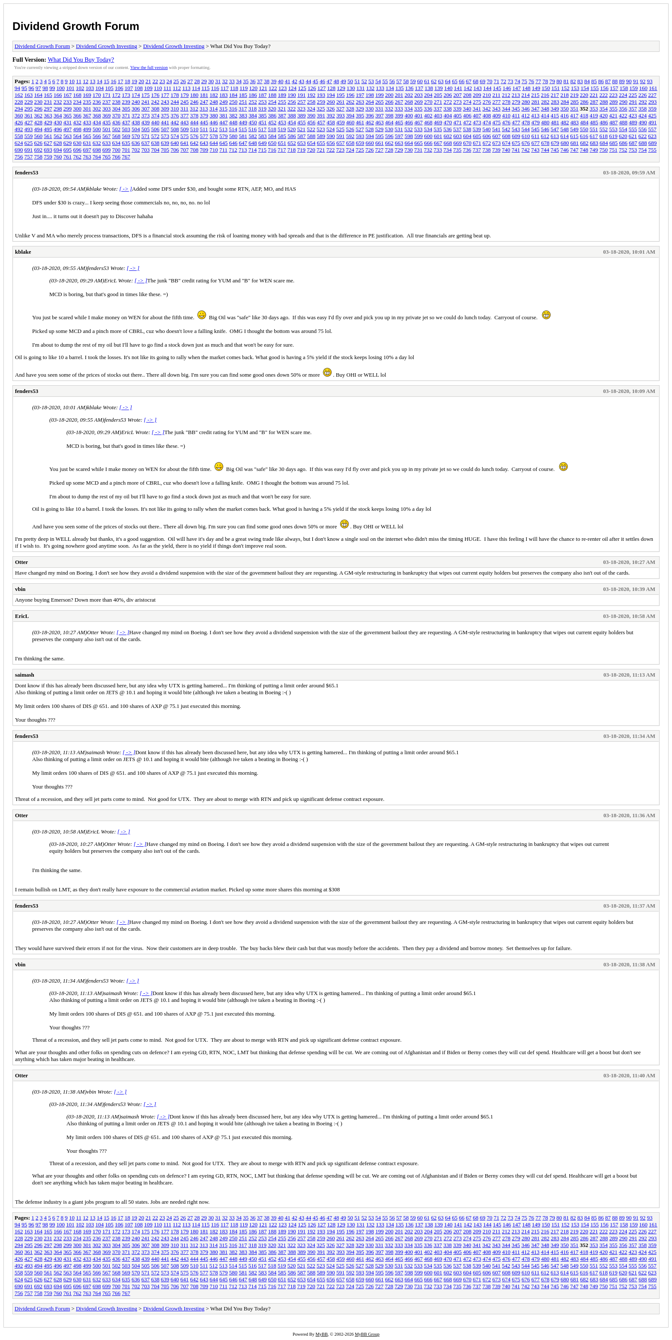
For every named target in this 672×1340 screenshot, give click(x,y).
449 (243, 122)
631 (87, 143)
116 (215, 88)
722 (331, 150)
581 (243, 136)
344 (506, 108)
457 (321, 122)
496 (58, 129)
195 (340, 95)
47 (329, 81)
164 (38, 95)
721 (321, 150)
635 (126, 143)
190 (292, 95)
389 (301, 115)
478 (526, 122)
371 (126, 115)
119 (244, 88)
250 (233, 102)
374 (155, 115)
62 (434, 81)
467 (418, 122)
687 (633, 143)
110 (158, 88)
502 (116, 129)
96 (31, 88)
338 (448, 108)
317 (243, 108)
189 (282, 95)
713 (243, 150)
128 (331, 88)
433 (87, 122)
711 (223, 150)
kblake (23, 252)
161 (653, 88)
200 (389, 95)
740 (506, 150)
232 (58, 102)
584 (272, 136)
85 (594, 81)
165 (48, 95)
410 (506, 115)
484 (584, 122)
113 (186, 88)
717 (282, 150)
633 (106, 143)
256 (292, 102)
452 (272, 122)
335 (418, 108)
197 (360, 95)
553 (613, 129)
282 (545, 102)
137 (419, 88)
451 (262, 122)
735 (457, 150)
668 (448, 143)
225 (633, 95)
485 (594, 122)
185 (243, 95)
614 (565, 136)
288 (604, 102)
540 (487, 129)
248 (214, 102)
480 (545, 122)
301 (87, 108)
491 (652, 122)
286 (584, 102)
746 (565, 150)
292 (643, 102)
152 (565, 88)
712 (233, 150)
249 (223, 102)
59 (413, 81)
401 (418, 115)
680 (565, 143)
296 (38, 108)
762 (77, 156)
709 (204, 150)
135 (400, 88)
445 (204, 122)
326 (331, 108)
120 (253, 88)
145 (497, 88)
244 (175, 102)
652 (292, 143)
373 (145, 115)
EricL (22, 616)
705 (165, 150)
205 (438, 95)
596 (389, 136)
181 (204, 95)
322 (292, 108)
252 (253, 102)
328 (350, 108)
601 (438, 136)
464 (389, 122)
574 (175, 136)
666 (428, 143)
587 (301, 136)
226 (643, 95)
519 (282, 129)
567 (106, 136)
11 (78, 81)
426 (19, 122)
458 (331, 122)
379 (204, 115)
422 (623, 115)
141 (458, 88)
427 (28, 122)
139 (439, 88)
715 (262, 150)
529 (379, 129)
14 (99, 81)
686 (623, 143)
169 (87, 95)
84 (587, 81)
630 (77, 143)
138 (429, 88)
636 (136, 143)
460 (350, 122)
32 (225, 81)
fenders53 (26, 172)
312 (194, 108)
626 (38, 143)
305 (126, 108)
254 (272, 102)
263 (360, 102)
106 (119, 88)
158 (624, 88)
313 (204, 108)
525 (340, 129)
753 (633, 150)
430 (58, 122)
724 (350, 150)
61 (426, 81)
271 (438, 102)
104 (100, 88)
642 (194, 143)
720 (311, 150)
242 (155, 102)
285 (574, 102)
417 (574, 115)
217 (555, 95)
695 (67, 150)
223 (613, 95)
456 (311, 122)
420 (604, 115)
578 (214, 136)
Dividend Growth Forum (75, 26)
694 (58, 150)
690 (19, 150)
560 (38, 136)
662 (389, 143)
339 (457, 108)
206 (448, 95)
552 (604, 129)
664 (409, 143)
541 (496, 129)
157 (614, 88)
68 (475, 81)
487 (613, 122)
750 (604, 150)
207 (457, 95)
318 (253, 108)
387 (282, 115)
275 (477, 102)
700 (116, 150)
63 (441, 81)
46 (322, 81)
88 (615, 81)
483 (574, 122)
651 (282, 143)
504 (136, 129)
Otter (21, 562)
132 (370, 88)
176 (155, 95)
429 (48, 122)
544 (526, 129)
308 (155, 108)
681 (574, 143)
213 (516, 95)
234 (77, 102)
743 (535, 150)
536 (448, 129)
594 (370, 136)
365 (67, 115)
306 (136, 108)
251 (243, 102)
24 (169, 81)
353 (594, 108)
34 (239, 81)
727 (379, 150)
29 (204, 81)
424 (643, 115)
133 (380, 88)
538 (467, 129)
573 (165, 136)
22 (155, 81)
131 (361, 88)
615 (574, 136)
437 (126, 122)
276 (487, 102)
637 (145, 143)
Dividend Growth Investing (106, 46)
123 (283, 88)
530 (389, 129)
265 (379, 102)
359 (652, 108)
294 (19, 108)
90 (629, 81)
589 (321, 136)
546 (545, 129)
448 (233, 122)
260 (331, 102)
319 (262, 108)
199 (379, 95)
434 (97, 122)
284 (565, 102)
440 (155, 122)
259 (321, 102)
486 (604, 122)
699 (106, 150)
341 (477, 108)
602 (448, 136)
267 (399, 102)
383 (243, 115)
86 (601, 81)
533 (418, 129)
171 (106, 95)
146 (507, 88)
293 (652, 102)
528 (370, 129)
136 (409, 88)
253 (262, 102)
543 (516, 129)
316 (233, 108)
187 (262, 95)
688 (643, 143)
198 (370, 95)
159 (634, 88)
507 (165, 129)
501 (106, 129)
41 (287, 81)
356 (623, 108)
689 (652, 143)
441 (165, 122)
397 (379, 115)
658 (350, 143)
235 (87, 102)
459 (340, 122)
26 (183, 81)
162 (19, 95)
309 (165, 108)
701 (126, 150)
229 (28, 102)
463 (379, 122)
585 (282, 136)
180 (194, 95)
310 (175, 108)
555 (633, 129)
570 (136, 136)
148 (526, 88)
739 (496, 150)
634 (116, 143)
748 (584, 150)
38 (267, 81)
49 (343, 81)
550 (584, 129)
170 (97, 95)
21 (148, 81)
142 (468, 88)
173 (126, 95)
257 (301, 102)
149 (536, 88)
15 (106, 81)
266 (389, 102)
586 (292, 136)
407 (477, 115)
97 (38, 88)
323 (301, 108)
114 (196, 88)
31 (218, 81)
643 (204, 143)
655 (321, 143)
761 (67, 156)
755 (652, 150)
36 (252, 81)
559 (28, 136)
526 (350, 129)
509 (184, 129)
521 (301, 129)
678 (545, 143)
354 (604, 108)
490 (643, 122)
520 (292, 129)
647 (243, 143)
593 (360, 136)
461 (360, 122)
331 (379, 108)
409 (496, 115)
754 (643, 150)
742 (526, 150)
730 (409, 150)
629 (67, 143)
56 (392, 81)
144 (487, 88)
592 (350, 136)
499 (87, 129)
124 (292, 88)
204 (428, 95)
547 (555, 129)
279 (516, 102)
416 (565, 115)
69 (482, 81)
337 (438, 108)
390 (311, 115)
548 (565, 129)
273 (457, 102)
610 (526, 136)
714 (253, 150)
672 (487, 143)
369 (106, 115)
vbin (20, 589)
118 (234, 88)
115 (205, 88)
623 (652, 136)
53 (371, 81)
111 (167, 88)
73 (510, 81)
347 (535, 108)
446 (214, 122)
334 (409, 108)
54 (378, 81)
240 (136, 102)
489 (633, 122)
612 (545, 136)
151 (556, 88)
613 (555, 136)
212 (506, 95)
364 (58, 115)
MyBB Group (367, 1334)
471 (457, 122)
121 (263, 88)
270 (428, 102)
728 (389, 150)
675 (516, 143)
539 (477, 129)
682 (584, 143)
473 (477, 122)
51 (357, 81)
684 (604, 143)
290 (623, 102)
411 (516, 115)
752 (623, 150)
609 (516, 136)
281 (535, 102)
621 (633, 136)
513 (223, 129)
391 (321, 115)
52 (364, 81)
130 (351, 88)
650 (272, 143)
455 (301, 122)
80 (559, 81)
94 (17, 88)
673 (496, 143)
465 (399, 122)
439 (145, 122)
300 (77, 108)
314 (214, 108)
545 (535, 129)
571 (145, 136)
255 (282, 102)
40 (280, 81)
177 (165, 95)
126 (312, 88)
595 (379, 136)
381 (223, 115)
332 (389, 108)
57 (399, 81)
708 (194, 150)
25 (176, 81)
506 (155, 129)
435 (106, 122)
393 (340, 115)
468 (428, 122)
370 (116, 115)
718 (292, 150)
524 (331, 129)
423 (633, 115)
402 (428, 115)
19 (134, 81)
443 (184, 122)
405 (457, 115)
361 (28, 115)
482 (565, 122)
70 (489, 81)
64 (447, 81)
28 (197, 81)
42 (294, 81)
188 (272, 95)
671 (477, 143)
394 (350, 115)
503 (126, 129)
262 (350, 102)
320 (272, 108)
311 (184, 108)
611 (535, 136)
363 (48, 115)
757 (28, 156)
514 (233, 129)
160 (643, 88)
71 (496, 81)
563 (67, 136)
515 (243, 129)
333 (399, 108)
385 (262, 115)
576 (194, 136)
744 (545, 150)
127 (322, 88)
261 (340, 102)
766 (116, 156)
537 (457, 129)
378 (194, 115)
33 (231, 81)
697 (87, 150)
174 (136, 95)
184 (233, 95)
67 (468, 81)
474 (487, 122)
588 (311, 136)
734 (448, 150)
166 (58, 95)
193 (321, 95)
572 (155, 136)
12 (85, 81)
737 (477, 150)
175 (145, 95)
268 (409, 102)
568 (116, 136)
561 (48, 136)
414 (545, 115)
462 (370, 122)
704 (155, 150)
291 (633, 102)
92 (642, 81)
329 (360, 108)
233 (67, 102)
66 (462, 81)
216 (545, 95)
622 (643, 136)
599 (418, 136)
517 (262, 129)
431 (67, 122)
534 (428, 129)
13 (92, 81)
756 (19, 156)
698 (97, 150)
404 (448, 115)
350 (565, 108)
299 (67, 108)
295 (28, 108)
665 (418, 143)
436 (116, 122)
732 (428, 150)
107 (129, 88)
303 (106, 108)
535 (438, 129)
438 (136, 122)
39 (273, 81)
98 (45, 88)
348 (545, 108)
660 (370, 143)
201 (399, 95)
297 (48, 108)
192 (311, 95)
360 (19, 115)
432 (77, 122)
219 (574, 95)
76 (531, 81)
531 (399, 129)
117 (224, 88)
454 (292, 122)
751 (613, 150)
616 (584, 136)
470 (448, 122)
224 (623, 95)
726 (370, 150)
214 (526, 95)
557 (652, 129)
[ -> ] (125, 189)
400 (409, 115)
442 (175, 122)
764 (97, 156)
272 (448, 102)
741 (516, 150)
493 (28, 129)
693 (48, 150)
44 (308, 81)
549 (574, 129)
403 (438, 115)
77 (538, 81)
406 (467, 115)
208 (467, 95)
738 (487, 150)
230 (38, 102)
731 (418, 150)
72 (503, 81)
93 (649, 81)
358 (643, 108)
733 (438, 150)
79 (552, 81)
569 (126, 136)
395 (360, 115)
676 (526, 143)
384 (253, 115)
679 (555, 143)
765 (106, 156)
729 (399, 150)
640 (175, 143)
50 (350, 81)
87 (608, 81)
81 (566, 81)
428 (38, 122)
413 (535, 115)
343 (496, 108)
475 (496, 122)
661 (379, 143)
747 (574, 150)
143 (478, 88)
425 (652, 115)
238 (116, 102)
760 (58, 156)
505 (145, 129)
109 (148, 88)
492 (19, 129)
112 (177, 88)
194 (331, 95)
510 (194, 129)
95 (24, 88)
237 (106, 102)
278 (506, 102)
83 (580, 81)
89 (621, 81)
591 (340, 136)
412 (526, 115)
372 (136, 115)
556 (643, 129)
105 (109, 88)
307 (145, 108)
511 (204, 129)
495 (48, 129)
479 (535, 122)
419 (594, 115)
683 (594, 143)
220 (584, 95)
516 (253, 129)
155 (595, 88)
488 (623, 122)
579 (223, 136)
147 (517, 88)
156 (604, 88)
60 (420, 81)
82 (573, 81)
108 (139, 88)
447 (223, 122)
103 (90, 88)
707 (184, 150)
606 (487, 136)
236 (97, 102)
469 (438, 122)
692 (38, 150)
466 (409, 122)
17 (120, 81)
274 (467, 102)
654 (311, 143)
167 (67, 95)
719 (301, 150)
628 (58, 143)
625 (28, 143)
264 (370, 102)
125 (302, 88)
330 (370, 108)
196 (350, 95)
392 (331, 115)
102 (80, 88)
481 (555, 122)
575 (184, 136)
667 (438, 143)
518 (272, 129)
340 (467, 108)
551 (594, 129)
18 (127, 81)
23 (162, 81)
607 (496, 136)
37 (259, 81)
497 (67, 129)
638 (155, 143)
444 (194, 122)
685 (613, 143)
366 (77, 115)
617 (594, 136)
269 (418, 102)
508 (175, 129)
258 (311, 102)
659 (360, 143)
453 (282, 122)
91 (636, 81)
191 (301, 95)
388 (292, 115)
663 (399, 143)
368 (97, 115)
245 (184, 102)
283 (555, 102)
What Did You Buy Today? (81, 59)
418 (584, 115)
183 (223, 95)
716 (272, 150)
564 (77, 136)
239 (126, 102)
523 (321, 129)
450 (253, 122)
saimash (24, 674)
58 (406, 81)
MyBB (321, 1334)
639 (165, 143)
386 (272, 115)
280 (526, 102)
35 (246, 81)
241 (145, 102)
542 (506, 129)
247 (204, 102)
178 (175, 95)
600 (428, 136)
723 (340, 150)
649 (262, 143)
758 (38, 156)
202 (409, 95)
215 (535, 95)
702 (136, 150)
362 (38, 115)
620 (623, 136)
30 (211, 81)
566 (97, 136)
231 (48, 102)
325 (321, 108)
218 (565, 95)
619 (613, 136)
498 (77, 129)
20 (141, 81)
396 (370, 115)
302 (97, 108)
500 (97, 129)
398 (389, 115)
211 (496, 95)
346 (526, 108)
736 (467, 150)
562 (58, 136)
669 (457, 143)
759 (48, 156)
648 (253, 143)
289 (613, 102)
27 (190, 81)
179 (184, 95)
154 (585, 88)
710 (214, 150)
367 (87, 115)
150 (546, 88)
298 (58, 108)
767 (126, 156)
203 (418, 95)
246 (194, 102)
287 (594, 102)
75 (524, 81)
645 (223, 143)
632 (97, 143)
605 (477, 136)
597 (399, 136)
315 (223, 108)
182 (214, 95)
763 (87, 156)
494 (38, 129)
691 (28, 150)
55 (385, 81)
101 (70, 88)
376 (175, 115)
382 (233, 115)
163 (28, 95)
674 (506, 143)
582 (253, 136)
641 (184, 143)
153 (575, 88)
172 (116, 95)
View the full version (149, 67)
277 (496, 102)
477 (516, 122)
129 (341, 88)
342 (487, 108)
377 (184, 115)
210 (487, 95)
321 (282, 108)
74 (517, 81)
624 (19, 143)
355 (613, 108)
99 (52, 88)
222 (604, 95)
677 (535, 143)
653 (301, 143)
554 (623, 129)
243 (165, 102)
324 (311, 108)
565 (87, 136)
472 (467, 122)
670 (467, 143)
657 (340, 143)
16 (113, 81)
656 (331, 143)
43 (301, 81)
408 (487, 115)
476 (506, 122)
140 (448, 88)
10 (72, 81)
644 (214, 143)
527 (360, 129)
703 (145, 150)
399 (399, 115)
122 (273, 88)
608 (506, 136)
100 (61, 88)
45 (315, 81)
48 (336, 81)
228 (19, 102)
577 (204, 136)
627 (48, 143)
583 (262, 136)
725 (360, 150)
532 (409, 129)
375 (165, 115)
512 (214, 129)
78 (545, 81)
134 (390, 88)
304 (116, 108)
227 (652, 95)
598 (409, 136)
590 (331, 136)
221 (594, 95)
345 (516, 108)
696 (77, 150)
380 (214, 115)
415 (555, 115)
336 (428, 108)
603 (457, 136)
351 (574, 108)
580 (233, 136)
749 (594, 150)
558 (19, 136)
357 (633, 108)
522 (311, 129)
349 (555, 108)
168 (77, 95)
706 (175, 150)
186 (253, 95)
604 (467, 136)
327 (340, 108)
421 (613, 115)
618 (604, 136)
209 (477, 95)
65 (454, 81)
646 (233, 143)
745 (555, 150)
